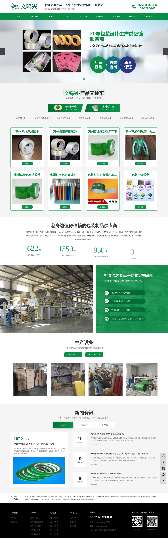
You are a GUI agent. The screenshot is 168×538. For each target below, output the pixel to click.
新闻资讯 (116, 16)
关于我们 (35, 16)
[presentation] (2, 51)
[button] (81, 79)
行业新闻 (84, 431)
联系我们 (132, 16)
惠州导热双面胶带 (42, 134)
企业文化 (13, 522)
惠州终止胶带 (85, 134)
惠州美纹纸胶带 (126, 134)
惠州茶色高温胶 (147, 134)
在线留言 (148, 16)
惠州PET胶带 (21, 134)
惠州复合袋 (54, 534)
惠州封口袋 (54, 526)
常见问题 (105, 431)
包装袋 (67, 16)
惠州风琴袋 (54, 522)
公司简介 (13, 518)
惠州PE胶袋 (54, 518)
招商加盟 (100, 16)
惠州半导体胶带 (63, 134)
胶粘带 (51, 16)
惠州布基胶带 (106, 134)
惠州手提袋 (54, 530)
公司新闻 (63, 431)
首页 (18, 16)
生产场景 (83, 16)
